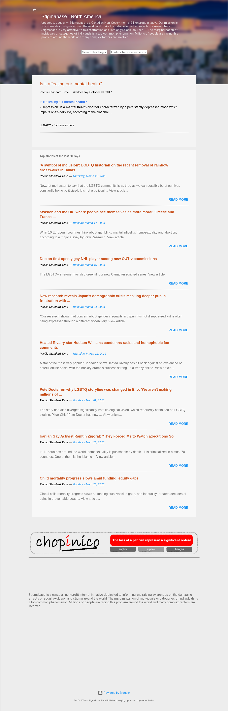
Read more (178, 199)
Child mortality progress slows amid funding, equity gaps (89, 478)
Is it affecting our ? (63, 102)
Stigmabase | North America (71, 16)
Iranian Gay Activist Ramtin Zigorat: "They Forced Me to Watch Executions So (107, 436)
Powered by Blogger (114, 693)
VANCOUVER (114, 574)
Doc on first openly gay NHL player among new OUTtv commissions (98, 259)
